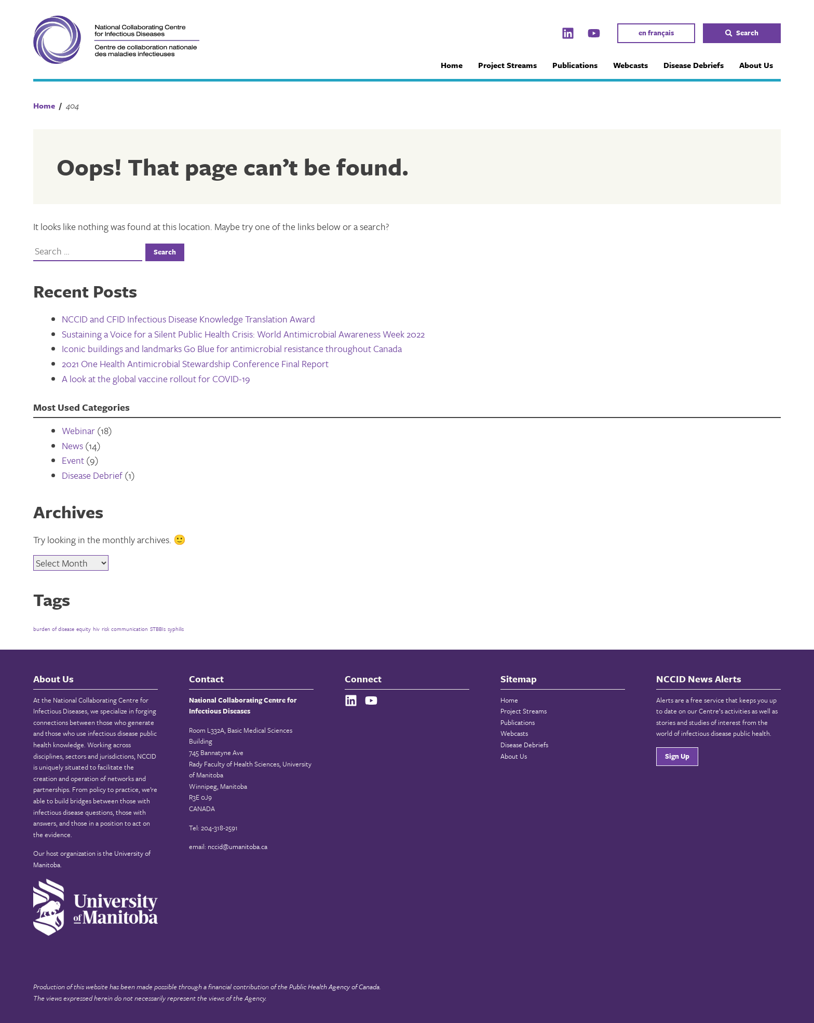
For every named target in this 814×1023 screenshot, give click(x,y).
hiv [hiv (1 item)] (96, 629)
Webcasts (630, 65)
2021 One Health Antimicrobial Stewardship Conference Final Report (195, 363)
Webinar (78, 430)
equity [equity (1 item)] (83, 629)
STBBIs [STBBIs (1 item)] (158, 629)
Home (452, 65)
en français (656, 33)
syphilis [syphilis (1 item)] (176, 629)
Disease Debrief (92, 475)
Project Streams (507, 65)
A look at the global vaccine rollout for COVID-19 (156, 378)
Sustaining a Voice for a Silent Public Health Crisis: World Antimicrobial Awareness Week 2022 (243, 334)
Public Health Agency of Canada (334, 986)
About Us (756, 65)
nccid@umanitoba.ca (237, 846)
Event (73, 460)
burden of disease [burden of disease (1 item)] (53, 629)
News (72, 445)
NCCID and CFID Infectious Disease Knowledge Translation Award (188, 319)
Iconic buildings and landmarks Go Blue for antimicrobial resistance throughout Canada (232, 348)
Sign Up (677, 756)
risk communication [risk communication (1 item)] (125, 629)
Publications (575, 65)
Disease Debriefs (693, 65)
